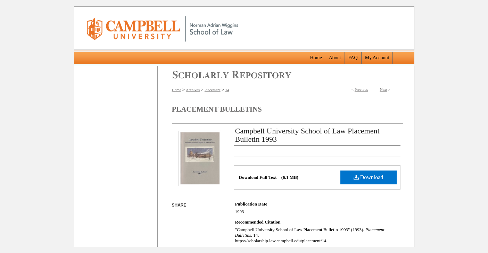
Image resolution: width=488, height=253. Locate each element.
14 (227, 90)
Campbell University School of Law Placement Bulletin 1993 (307, 135)
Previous (361, 89)
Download (368, 177)
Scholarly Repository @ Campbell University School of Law (232, 75)
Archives (193, 90)
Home (176, 90)
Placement (213, 90)
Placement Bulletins (217, 109)
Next (383, 89)
